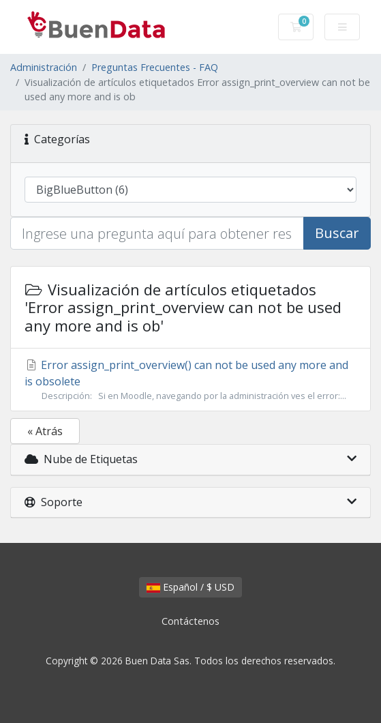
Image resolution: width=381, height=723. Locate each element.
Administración (43, 67)
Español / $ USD (190, 586)
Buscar (337, 233)
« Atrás (45, 431)
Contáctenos (190, 621)
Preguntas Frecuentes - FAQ (154, 67)
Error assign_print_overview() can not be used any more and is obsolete (190, 379)
